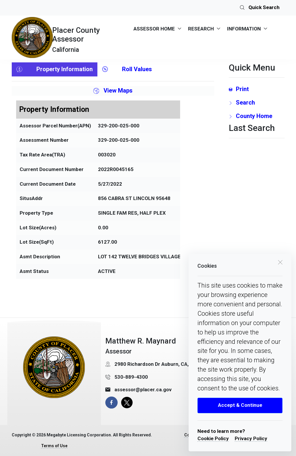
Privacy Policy (251, 438)
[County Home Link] (257, 116)
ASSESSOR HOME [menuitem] (154, 29)
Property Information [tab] (54, 69)
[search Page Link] (257, 102)
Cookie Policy (213, 438)
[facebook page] (111, 403)
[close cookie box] (280, 262)
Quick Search (260, 7)
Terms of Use (54, 445)
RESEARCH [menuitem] (201, 29)
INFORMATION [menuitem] (244, 29)
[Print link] (257, 89)
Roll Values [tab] (127, 69)
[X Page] (127, 402)
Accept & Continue (240, 405)
